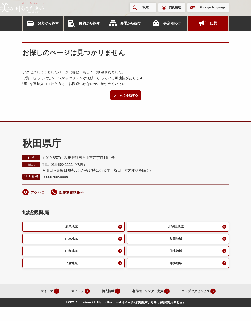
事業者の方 (172, 23)
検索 (145, 7)
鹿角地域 (71, 228)
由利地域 (71, 253)
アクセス (37, 193)
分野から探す (48, 23)
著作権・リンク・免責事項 (174, 295)
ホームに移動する (125, 95)
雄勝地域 (175, 266)
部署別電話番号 (71, 193)
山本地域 (71, 240)
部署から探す (130, 23)
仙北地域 (175, 253)
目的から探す (89, 23)
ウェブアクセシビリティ (122, 305)
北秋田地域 (175, 228)
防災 (213, 23)
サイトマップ (58, 295)
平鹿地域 (71, 266)
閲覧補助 (175, 7)
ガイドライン (94, 295)
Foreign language (213, 7)
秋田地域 (175, 240)
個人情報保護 (129, 295)
